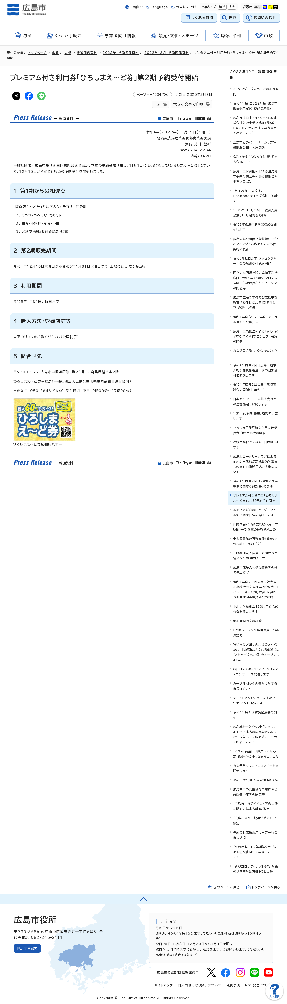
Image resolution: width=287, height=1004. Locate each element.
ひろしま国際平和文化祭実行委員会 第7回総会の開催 (255, 430)
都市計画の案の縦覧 (247, 620)
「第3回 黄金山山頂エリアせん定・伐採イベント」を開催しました (256, 754)
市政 (56, 52)
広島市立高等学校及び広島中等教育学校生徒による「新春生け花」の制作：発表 (255, 302)
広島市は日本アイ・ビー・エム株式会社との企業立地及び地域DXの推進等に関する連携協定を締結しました (255, 125)
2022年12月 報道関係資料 (167, 52)
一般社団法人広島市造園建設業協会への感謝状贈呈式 (255, 555)
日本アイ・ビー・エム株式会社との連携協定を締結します (255, 401)
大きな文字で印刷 (188, 104)
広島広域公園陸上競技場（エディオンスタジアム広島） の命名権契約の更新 (256, 243)
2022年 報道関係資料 (121, 52)
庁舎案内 (30, 948)
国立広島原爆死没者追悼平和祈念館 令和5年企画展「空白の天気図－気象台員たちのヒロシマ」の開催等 (256, 280)
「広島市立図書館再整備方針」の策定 (255, 820)
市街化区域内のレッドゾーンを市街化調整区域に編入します (254, 512)
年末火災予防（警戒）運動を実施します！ (255, 416)
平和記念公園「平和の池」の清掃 (255, 779)
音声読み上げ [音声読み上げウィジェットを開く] (186, 7)
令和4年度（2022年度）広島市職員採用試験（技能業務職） (255, 106)
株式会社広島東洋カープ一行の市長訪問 (255, 835)
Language (159, 7)
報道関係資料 (87, 52)
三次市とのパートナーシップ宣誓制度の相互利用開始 (254, 145)
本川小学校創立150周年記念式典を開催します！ (255, 609)
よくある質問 (202, 17)
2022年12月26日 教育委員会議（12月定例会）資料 (255, 212)
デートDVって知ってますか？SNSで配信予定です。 (254, 700)
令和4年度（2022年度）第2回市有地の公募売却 (255, 319)
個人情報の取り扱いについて (199, 985)
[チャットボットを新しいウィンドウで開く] (274, 999)
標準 (222, 7)
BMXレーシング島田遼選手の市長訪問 (256, 632)
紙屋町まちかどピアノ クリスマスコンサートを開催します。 (255, 671)
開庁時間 (169, 921)
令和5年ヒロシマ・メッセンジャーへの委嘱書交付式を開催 (254, 261)
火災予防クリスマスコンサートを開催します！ (255, 768)
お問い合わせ (264, 17)
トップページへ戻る (265, 886)
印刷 (157, 104)
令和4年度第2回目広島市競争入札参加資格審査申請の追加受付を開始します (255, 370)
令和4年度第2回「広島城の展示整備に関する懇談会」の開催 (255, 483)
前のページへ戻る (225, 886)
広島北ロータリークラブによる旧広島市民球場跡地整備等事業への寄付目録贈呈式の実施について (255, 464)
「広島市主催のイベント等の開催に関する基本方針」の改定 (255, 806)
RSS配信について (259, 985)
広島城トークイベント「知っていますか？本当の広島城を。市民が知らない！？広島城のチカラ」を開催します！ (256, 734)
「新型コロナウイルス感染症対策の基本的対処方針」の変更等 (255, 868)
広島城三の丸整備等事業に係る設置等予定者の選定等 (255, 791)
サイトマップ (163, 985)
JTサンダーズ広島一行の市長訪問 (256, 91)
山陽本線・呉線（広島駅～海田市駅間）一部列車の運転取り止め (255, 527)
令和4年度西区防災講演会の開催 (255, 714)
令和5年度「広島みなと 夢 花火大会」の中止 (255, 159)
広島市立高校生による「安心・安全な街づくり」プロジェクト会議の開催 (255, 336)
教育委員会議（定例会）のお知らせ (255, 353)
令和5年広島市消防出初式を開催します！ (255, 227)
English (137, 7)
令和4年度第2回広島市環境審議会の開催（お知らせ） (254, 387)
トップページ (37, 52)
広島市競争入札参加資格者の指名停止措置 (255, 570)
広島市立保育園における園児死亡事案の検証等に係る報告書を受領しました (255, 176)
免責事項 (233, 985)
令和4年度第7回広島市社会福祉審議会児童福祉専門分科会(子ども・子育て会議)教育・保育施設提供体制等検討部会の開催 (256, 589)
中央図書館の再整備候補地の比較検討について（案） (255, 541)
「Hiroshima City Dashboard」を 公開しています (255, 195)
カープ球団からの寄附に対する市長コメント (255, 686)
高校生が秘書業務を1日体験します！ (256, 444)
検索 (232, 17)
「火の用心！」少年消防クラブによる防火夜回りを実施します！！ (255, 851)
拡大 (231, 7)
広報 (68, 52)
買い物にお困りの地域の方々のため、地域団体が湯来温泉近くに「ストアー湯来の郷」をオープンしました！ (256, 652)
